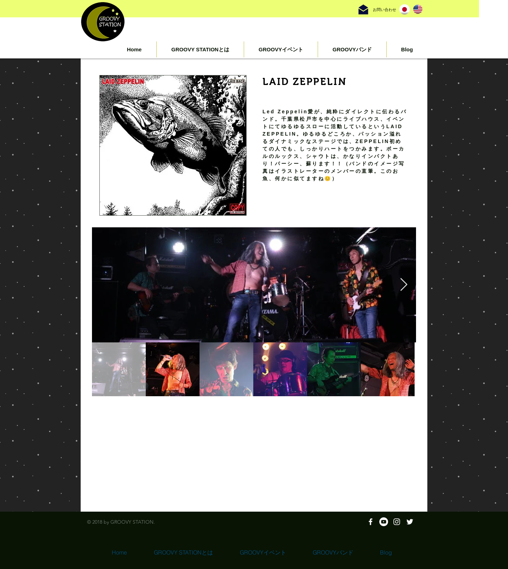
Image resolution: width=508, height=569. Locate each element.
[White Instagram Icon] (396, 521)
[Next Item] (404, 285)
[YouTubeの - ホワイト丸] (383, 521)
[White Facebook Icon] (370, 521)
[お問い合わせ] (384, 9)
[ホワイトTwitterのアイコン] (409, 521)
